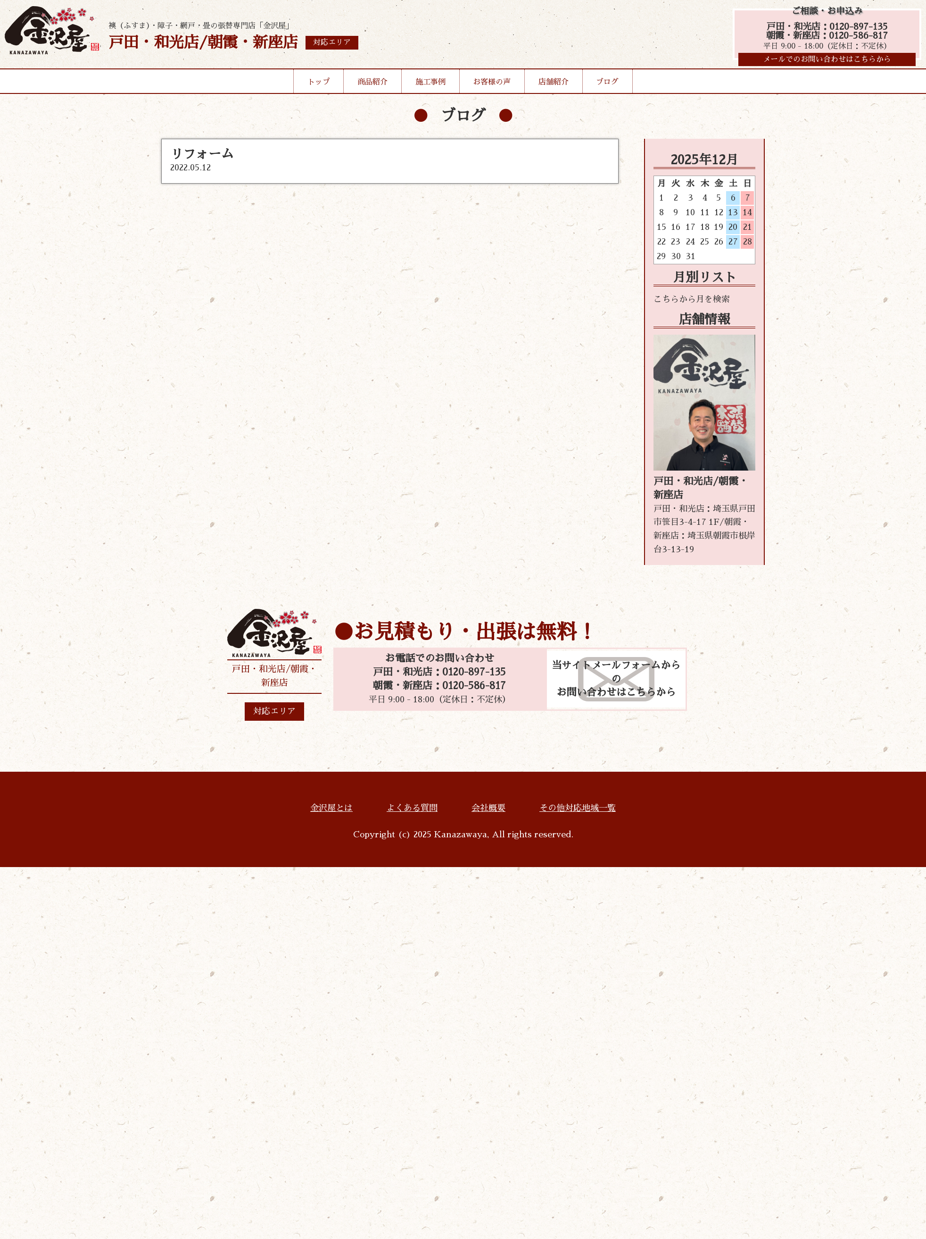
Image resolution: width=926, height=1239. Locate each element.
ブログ (607, 84)
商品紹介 (372, 84)
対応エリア (274, 711)
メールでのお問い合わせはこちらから (827, 62)
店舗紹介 (553, 84)
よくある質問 (412, 808)
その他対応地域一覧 (577, 808)
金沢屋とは (331, 808)
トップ (318, 84)
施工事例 (430, 84)
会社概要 (488, 808)
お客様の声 (492, 84)
